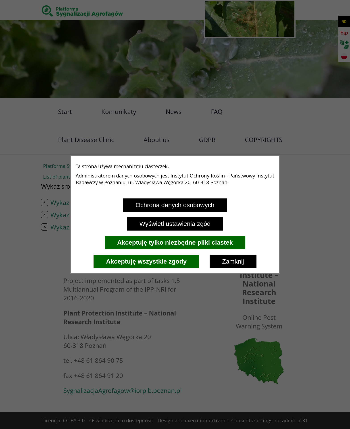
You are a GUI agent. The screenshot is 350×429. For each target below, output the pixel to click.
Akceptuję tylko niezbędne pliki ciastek (175, 242)
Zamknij (233, 261)
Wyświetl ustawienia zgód (175, 223)
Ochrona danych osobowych (174, 205)
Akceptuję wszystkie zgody (146, 261)
